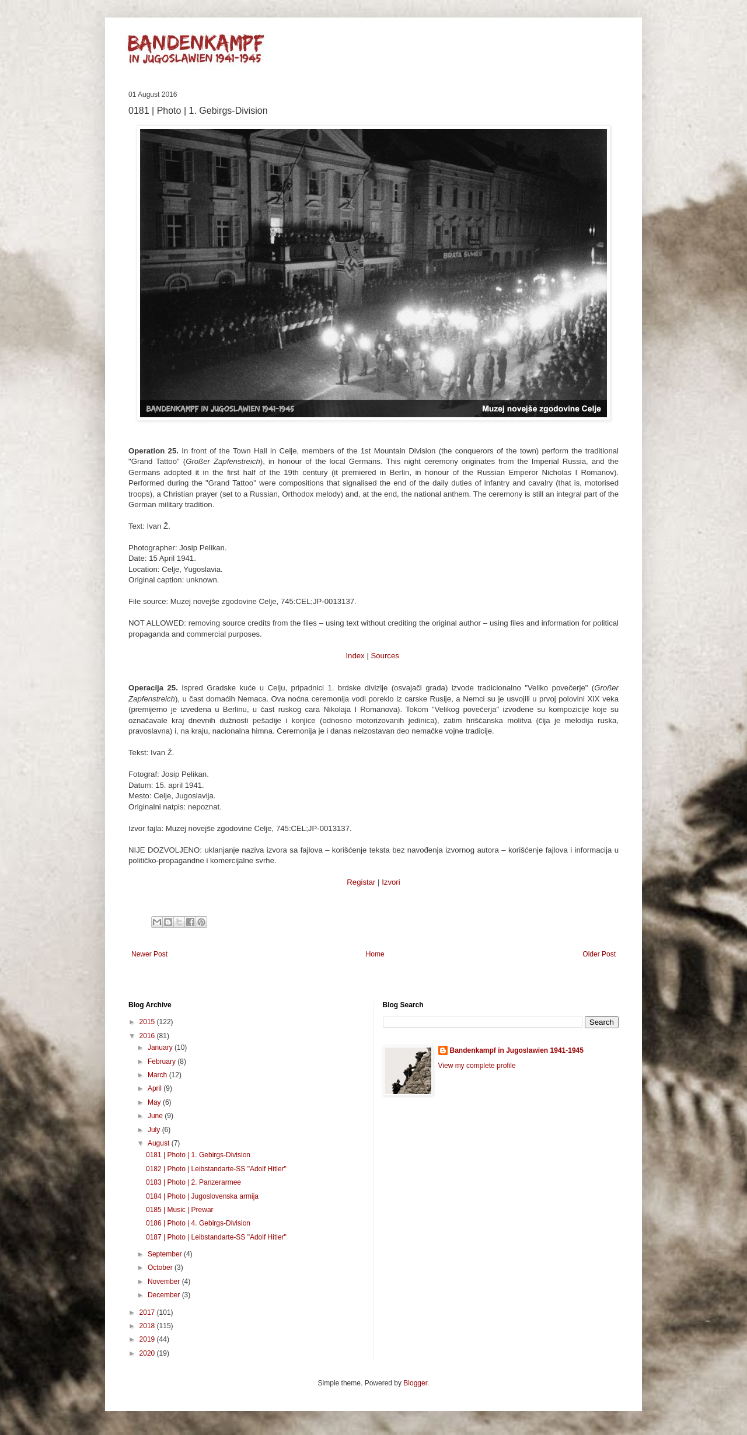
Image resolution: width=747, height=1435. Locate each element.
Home (375, 954)
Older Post (599, 954)
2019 (148, 1339)
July (155, 1130)
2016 (148, 1036)
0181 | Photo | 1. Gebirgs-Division (198, 1155)
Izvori (391, 882)
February (162, 1061)
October (161, 1267)
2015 (148, 1022)
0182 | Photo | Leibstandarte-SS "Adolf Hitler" (216, 1169)
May (155, 1102)
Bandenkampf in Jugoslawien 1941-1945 (517, 1050)
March (158, 1075)
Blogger (415, 1383)
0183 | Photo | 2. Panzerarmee (193, 1182)
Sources (385, 655)
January (161, 1047)
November (165, 1281)
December (165, 1295)
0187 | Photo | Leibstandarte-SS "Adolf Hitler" (216, 1237)
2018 (148, 1326)
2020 (148, 1353)
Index (354, 655)
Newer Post (149, 954)
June (156, 1116)
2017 (148, 1312)
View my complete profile (477, 1066)
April (155, 1088)
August (160, 1143)
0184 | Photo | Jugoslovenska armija (202, 1196)
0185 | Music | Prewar (180, 1210)
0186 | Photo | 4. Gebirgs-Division (198, 1223)
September (166, 1254)
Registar (361, 882)
